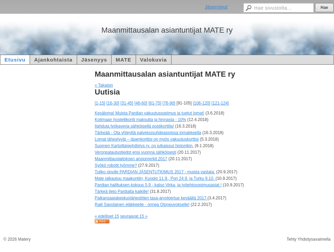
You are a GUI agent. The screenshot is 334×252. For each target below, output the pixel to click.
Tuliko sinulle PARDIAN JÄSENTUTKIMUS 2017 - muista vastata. (155, 171)
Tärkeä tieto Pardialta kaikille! (122, 191)
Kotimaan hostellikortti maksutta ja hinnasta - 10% (140, 119)
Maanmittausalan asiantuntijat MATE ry (166, 30)
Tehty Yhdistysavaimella (308, 239)
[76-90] (169, 103)
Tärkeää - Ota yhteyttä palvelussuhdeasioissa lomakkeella (148, 132)
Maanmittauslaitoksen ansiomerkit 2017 (131, 158)
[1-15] (100, 103)
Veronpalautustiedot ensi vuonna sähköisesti (135, 152)
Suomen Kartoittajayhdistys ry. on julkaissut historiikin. (144, 145)
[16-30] (112, 103)
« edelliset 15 (107, 216)
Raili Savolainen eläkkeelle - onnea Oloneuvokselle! (142, 204)
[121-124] (220, 103)
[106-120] (201, 103)
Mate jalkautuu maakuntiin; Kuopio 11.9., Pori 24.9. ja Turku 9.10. (155, 178)
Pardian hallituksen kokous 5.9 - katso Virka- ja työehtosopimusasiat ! (158, 185)
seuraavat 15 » (133, 216)
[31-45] (127, 103)
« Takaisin (104, 85)
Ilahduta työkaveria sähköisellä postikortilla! (134, 126)
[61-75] (154, 103)
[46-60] (140, 103)
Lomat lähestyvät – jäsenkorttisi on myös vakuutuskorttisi (147, 139)
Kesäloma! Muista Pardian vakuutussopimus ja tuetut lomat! (149, 113)
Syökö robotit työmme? (116, 165)
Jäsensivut (216, 7)
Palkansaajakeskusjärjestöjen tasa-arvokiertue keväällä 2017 (151, 198)
